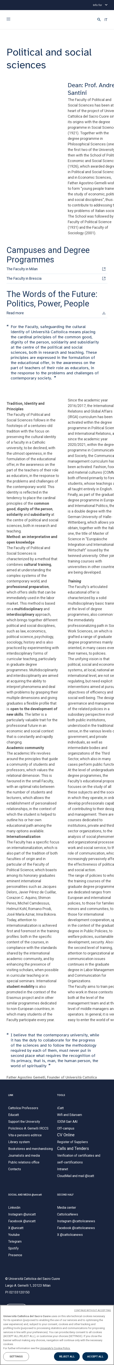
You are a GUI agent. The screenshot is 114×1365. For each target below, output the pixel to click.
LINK (10, 1095)
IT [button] (105, 20)
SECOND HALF (65, 1194)
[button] (99, 20)
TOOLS (61, 1095)
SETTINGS (16, 1356)
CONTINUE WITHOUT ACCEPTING (92, 1310)
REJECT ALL (66, 1356)
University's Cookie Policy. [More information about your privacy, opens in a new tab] (55, 1348)
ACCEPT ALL (95, 1356)
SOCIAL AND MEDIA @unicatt (25, 1194)
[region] (57, 1335)
